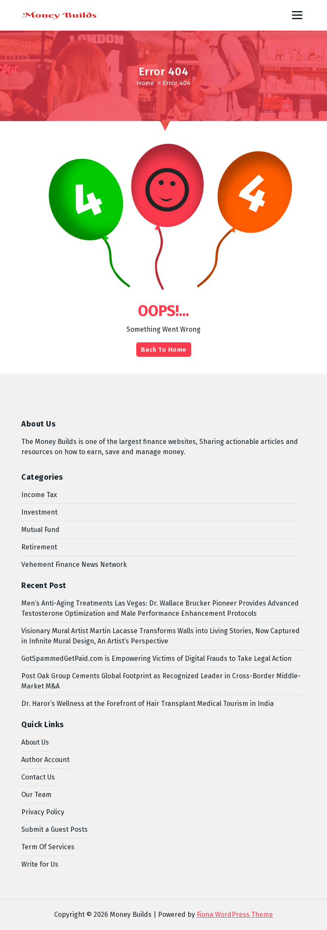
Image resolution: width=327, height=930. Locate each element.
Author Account (45, 760)
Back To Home (163, 349)
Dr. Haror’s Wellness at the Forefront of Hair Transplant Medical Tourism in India (147, 704)
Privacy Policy (42, 812)
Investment (39, 512)
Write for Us (39, 864)
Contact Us (38, 777)
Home (145, 83)
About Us (35, 742)
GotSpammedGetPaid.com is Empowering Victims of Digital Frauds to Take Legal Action (156, 658)
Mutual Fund (40, 530)
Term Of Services (48, 847)
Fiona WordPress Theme (235, 914)
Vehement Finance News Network (74, 564)
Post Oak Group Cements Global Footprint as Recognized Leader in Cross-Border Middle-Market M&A (161, 681)
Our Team (36, 795)
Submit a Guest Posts (54, 829)
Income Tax (39, 495)
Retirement (39, 547)
